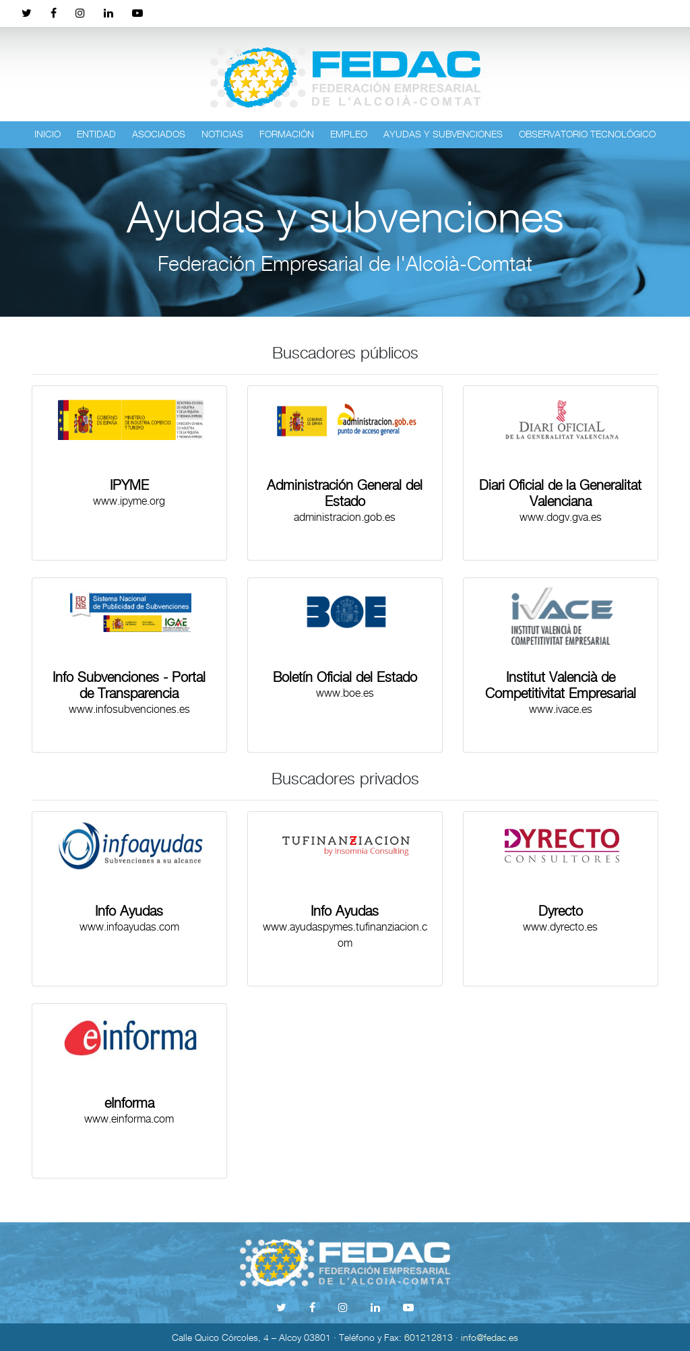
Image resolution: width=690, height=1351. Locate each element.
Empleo (348, 133)
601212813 (428, 1337)
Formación (286, 133)
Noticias (222, 133)
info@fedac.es (489, 1337)
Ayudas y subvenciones (443, 133)
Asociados (158, 133)
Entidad (96, 133)
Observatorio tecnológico (587, 133)
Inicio (47, 133)
